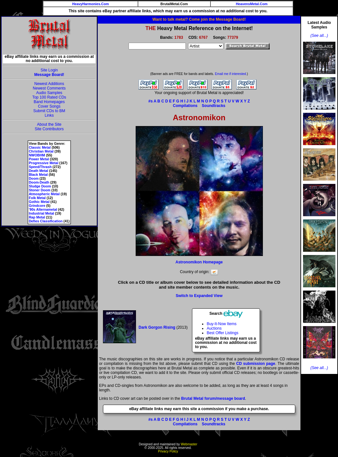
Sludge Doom (40, 186)
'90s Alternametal (43, 209)
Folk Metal (37, 198)
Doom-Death (39, 182)
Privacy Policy (168, 451)
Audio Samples (49, 92)
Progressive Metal (43, 163)
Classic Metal (40, 147)
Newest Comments (49, 88)
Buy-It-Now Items (221, 324)
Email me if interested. (231, 74)
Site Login (49, 70)
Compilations (185, 105)
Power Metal (39, 159)
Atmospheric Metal (44, 194)
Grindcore (37, 205)
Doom (34, 178)
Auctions (214, 328)
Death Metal (38, 171)
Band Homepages (49, 102)
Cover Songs (49, 106)
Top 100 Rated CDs (49, 97)
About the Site (49, 124)
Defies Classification (45, 221)
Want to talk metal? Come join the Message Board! (199, 19)
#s (150, 101)
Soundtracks (213, 105)
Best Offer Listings (222, 333)
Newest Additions (49, 83)
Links (49, 115)
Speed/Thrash (40, 167)
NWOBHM (37, 155)
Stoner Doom (40, 190)
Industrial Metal (41, 213)
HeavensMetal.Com (251, 4)
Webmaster (189, 444)
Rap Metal (37, 217)
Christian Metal (41, 151)
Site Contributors (49, 129)
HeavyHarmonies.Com (90, 4)
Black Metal (38, 174)
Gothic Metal (39, 202)
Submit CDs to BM (49, 111)
